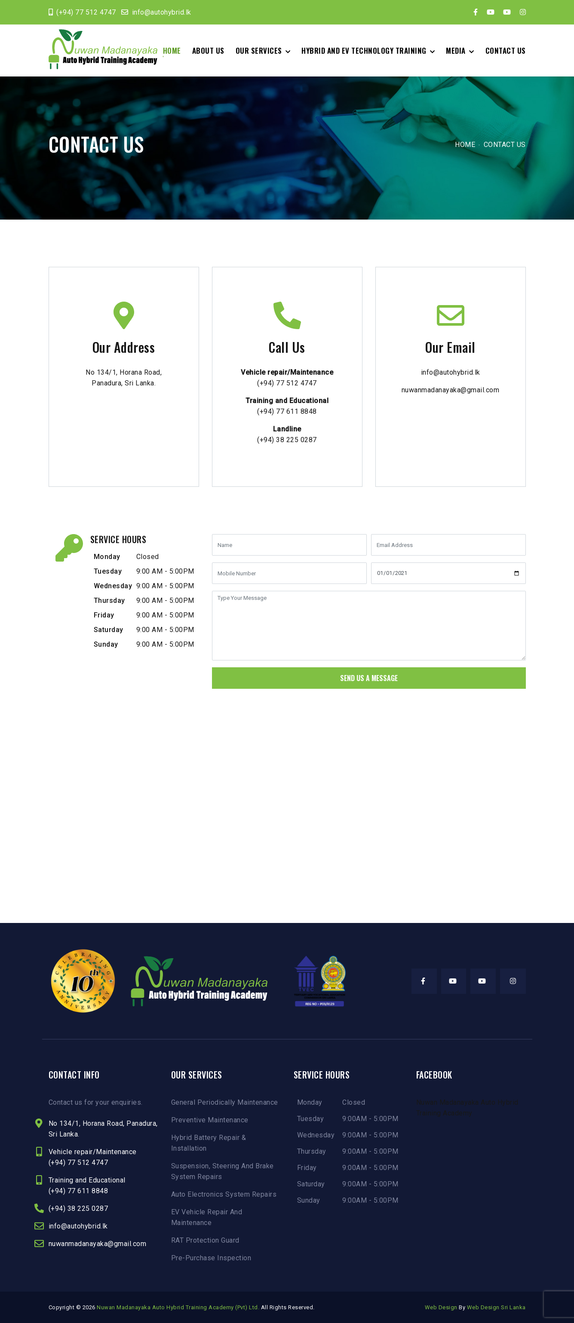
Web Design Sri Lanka (496, 1307)
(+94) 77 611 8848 (287, 411)
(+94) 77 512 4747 (86, 12)
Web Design (441, 1307)
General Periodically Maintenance (224, 1102)
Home (172, 50)
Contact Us (505, 50)
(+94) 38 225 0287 (287, 440)
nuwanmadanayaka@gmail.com (451, 390)
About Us (208, 50)
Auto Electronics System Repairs (224, 1194)
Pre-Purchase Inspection (211, 1258)
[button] (263, 50)
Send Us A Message (369, 678)
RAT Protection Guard (205, 1240)
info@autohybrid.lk (161, 12)
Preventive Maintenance (210, 1120)
